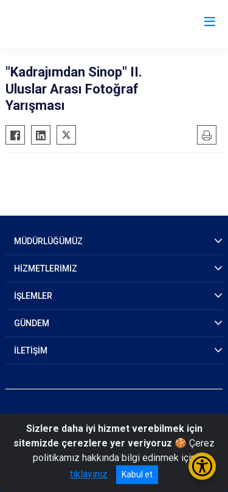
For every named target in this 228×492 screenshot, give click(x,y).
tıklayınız (89, 474)
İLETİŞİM (30, 350)
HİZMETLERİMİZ (45, 268)
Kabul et (137, 474)
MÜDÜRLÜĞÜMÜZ (48, 241)
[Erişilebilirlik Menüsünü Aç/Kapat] (202, 466)
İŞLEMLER (33, 296)
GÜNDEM (31, 323)
